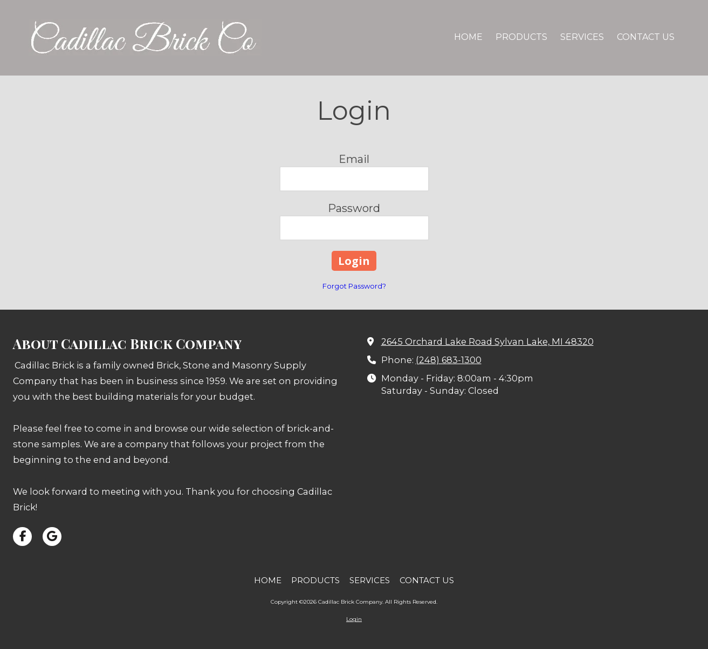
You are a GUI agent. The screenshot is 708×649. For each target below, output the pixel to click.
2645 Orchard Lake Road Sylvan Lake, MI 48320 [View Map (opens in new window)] (487, 341)
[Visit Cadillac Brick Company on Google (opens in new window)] (52, 536)
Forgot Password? (354, 286)
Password (354, 208)
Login (354, 619)
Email (354, 159)
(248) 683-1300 (449, 359)
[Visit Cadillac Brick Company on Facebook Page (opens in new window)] (22, 536)
